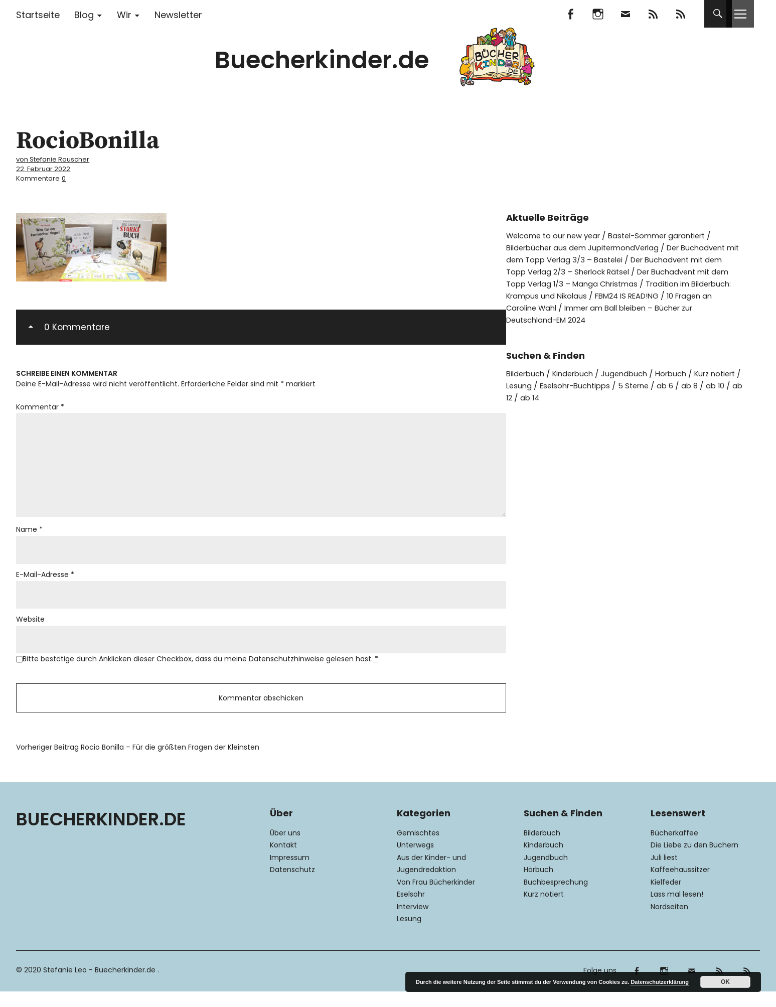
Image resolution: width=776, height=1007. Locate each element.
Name (29, 537)
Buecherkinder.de (322, 60)
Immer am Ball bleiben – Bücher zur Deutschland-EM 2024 (617, 312)
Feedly (653, 14)
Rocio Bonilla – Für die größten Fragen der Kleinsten (137, 763)
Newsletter (178, 15)
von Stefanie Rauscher (58, 159)
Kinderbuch (578, 372)
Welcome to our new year (557, 234)
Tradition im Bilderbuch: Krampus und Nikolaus (645, 294)
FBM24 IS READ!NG (542, 306)
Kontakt (283, 861)
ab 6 (712, 384)
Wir (124, 15)
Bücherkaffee (674, 848)
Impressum (289, 873)
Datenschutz (292, 886)
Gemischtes (418, 848)
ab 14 (585, 396)
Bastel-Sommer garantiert (669, 234)
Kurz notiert (544, 910)
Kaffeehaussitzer (680, 886)
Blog (84, 15)
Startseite (38, 15)
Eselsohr (411, 910)
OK (725, 981)
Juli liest (664, 873)
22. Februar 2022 (45, 168)
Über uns (285, 848)
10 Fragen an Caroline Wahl (640, 306)
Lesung (554, 384)
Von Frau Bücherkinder (436, 898)
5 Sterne (678, 384)
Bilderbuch (527, 372)
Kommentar (40, 405)
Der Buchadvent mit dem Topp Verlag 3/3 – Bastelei (600, 252)
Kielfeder (666, 898)
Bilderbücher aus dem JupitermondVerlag (589, 246)
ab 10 (529, 396)
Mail (626, 14)
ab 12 (557, 396)
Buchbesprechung (556, 898)
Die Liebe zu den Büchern (694, 861)
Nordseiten (669, 922)
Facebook (570, 14)
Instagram (598, 14)
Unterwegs (415, 861)
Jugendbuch (634, 372)
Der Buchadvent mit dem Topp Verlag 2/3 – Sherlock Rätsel (615, 264)
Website (30, 630)
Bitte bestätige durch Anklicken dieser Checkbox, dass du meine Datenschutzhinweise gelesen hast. (200, 670)
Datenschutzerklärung (660, 982)
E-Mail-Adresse (45, 584)
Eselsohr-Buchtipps (615, 384)
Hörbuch (684, 372)
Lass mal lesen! (677, 910)
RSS (681, 14)
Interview (412, 922)
